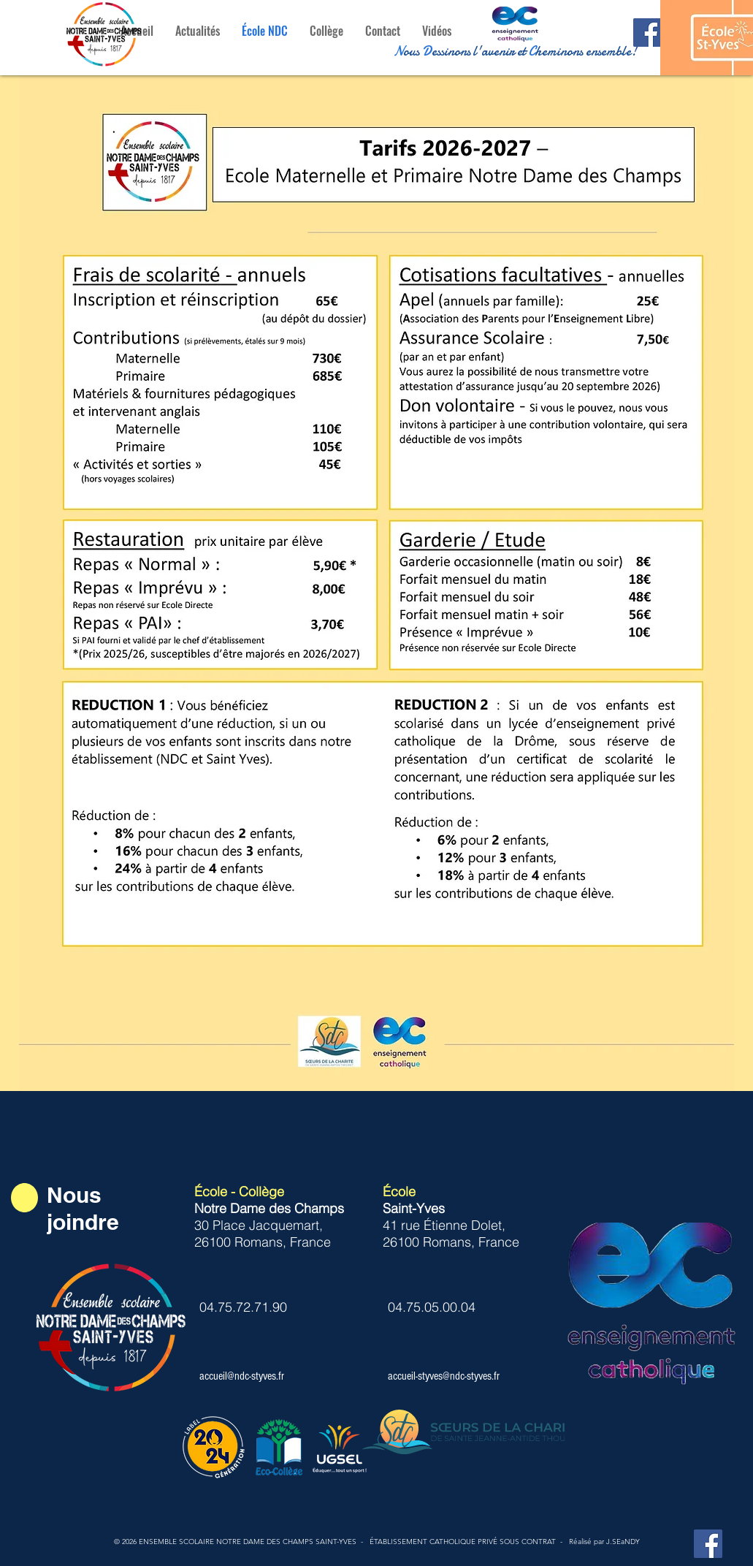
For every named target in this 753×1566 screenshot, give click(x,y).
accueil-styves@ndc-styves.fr (444, 1376)
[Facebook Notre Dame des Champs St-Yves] (708, 1543)
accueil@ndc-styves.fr (241, 1376)
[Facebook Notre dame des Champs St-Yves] (647, 32)
